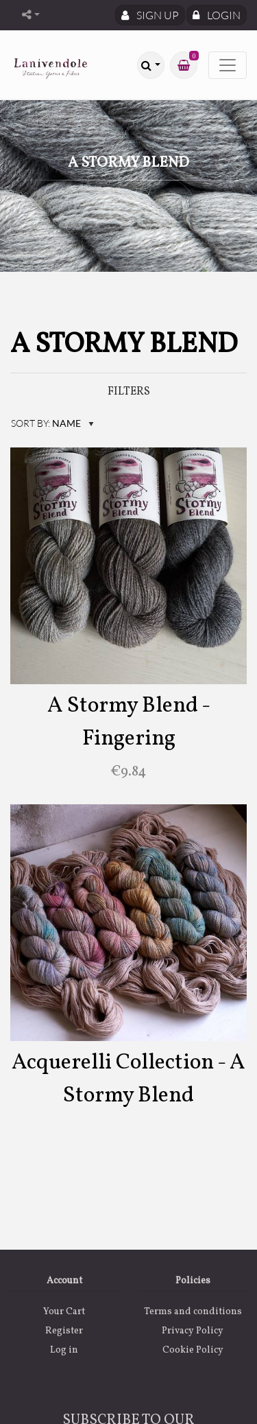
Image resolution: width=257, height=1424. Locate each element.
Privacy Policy (192, 1331)
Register (64, 1331)
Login (217, 15)
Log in (64, 1350)
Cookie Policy (192, 1350)
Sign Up (150, 15)
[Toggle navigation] (227, 65)
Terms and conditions (193, 1311)
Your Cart (64, 1311)
